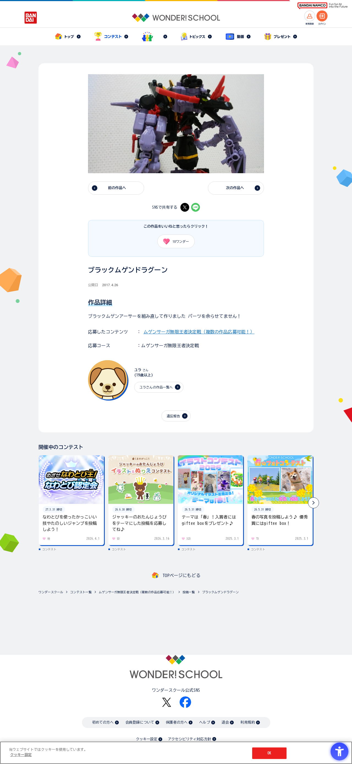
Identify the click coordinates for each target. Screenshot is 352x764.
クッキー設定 (146, 739)
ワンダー (174, 241)
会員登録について (139, 722)
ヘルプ (204, 722)
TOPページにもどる (181, 575)
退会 (225, 722)
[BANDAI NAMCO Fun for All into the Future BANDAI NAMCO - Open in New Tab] (323, 5)
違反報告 (173, 416)
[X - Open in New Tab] (184, 207)
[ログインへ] (322, 15)
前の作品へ (117, 188)
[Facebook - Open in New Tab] (185, 702)
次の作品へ (235, 188)
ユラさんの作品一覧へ (156, 387)
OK (269, 753)
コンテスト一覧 (81, 592)
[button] (313, 502)
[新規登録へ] (309, 15)
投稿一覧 (189, 592)
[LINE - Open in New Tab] (195, 207)
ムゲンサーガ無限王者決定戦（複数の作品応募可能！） (199, 332)
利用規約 (247, 722)
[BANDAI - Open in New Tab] (30, 18)
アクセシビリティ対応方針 (189, 739)
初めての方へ (103, 722)
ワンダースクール (50, 592)
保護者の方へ (177, 722)
